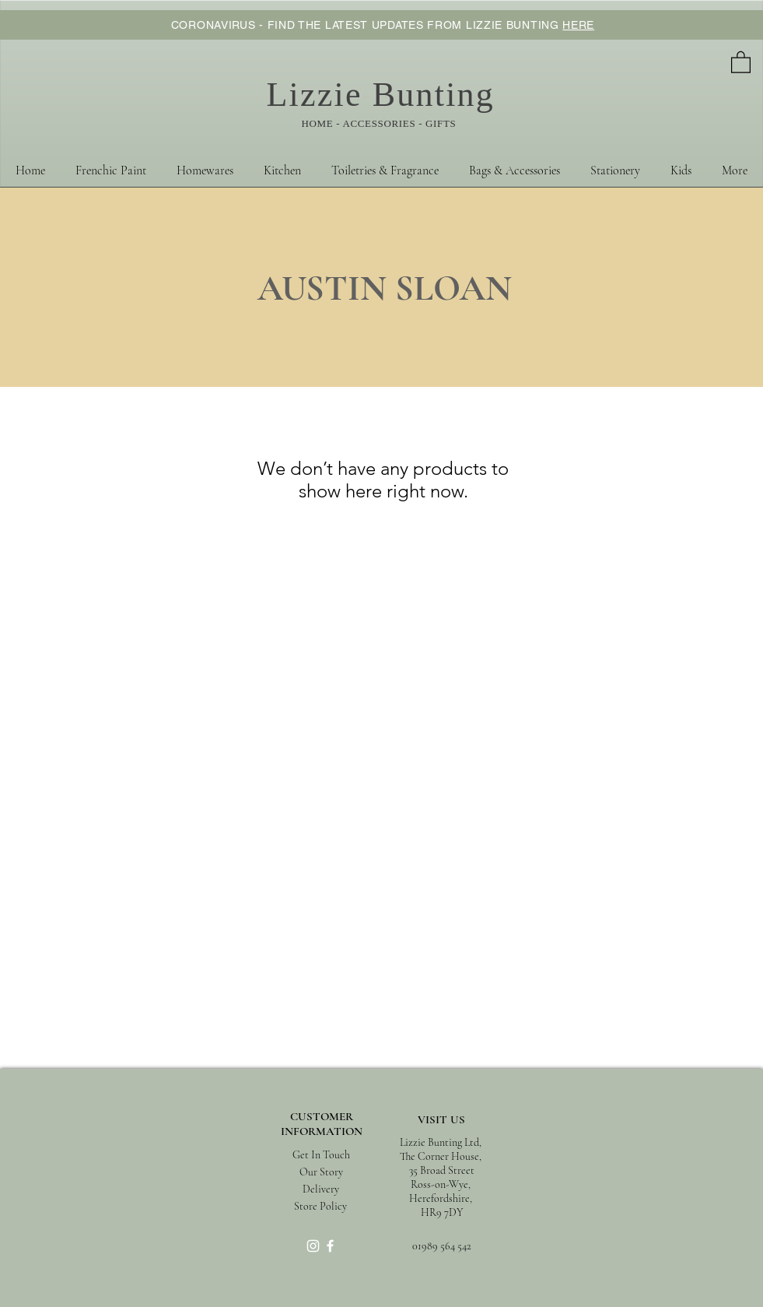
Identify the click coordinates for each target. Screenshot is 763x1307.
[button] (741, 61)
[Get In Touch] (321, 1155)
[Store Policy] (321, 1206)
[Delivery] (321, 1189)
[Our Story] (321, 1172)
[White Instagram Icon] (313, 1246)
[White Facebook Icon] (330, 1246)
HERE (578, 25)
